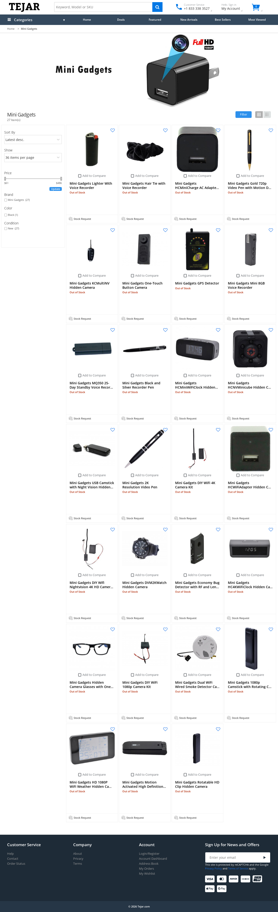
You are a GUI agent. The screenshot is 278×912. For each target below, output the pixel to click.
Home (87, 19)
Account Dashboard (153, 858)
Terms (77, 863)
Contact (12, 858)
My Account (234, 7)
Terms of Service (238, 868)
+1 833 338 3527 (196, 8)
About (77, 853)
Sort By (9, 132)
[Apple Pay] (210, 889)
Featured (155, 19)
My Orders (146, 868)
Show (8, 150)
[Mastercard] (222, 879)
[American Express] (234, 879)
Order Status (16, 863)
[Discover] (246, 879)
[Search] (157, 7)
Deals (121, 19)
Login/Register (149, 853)
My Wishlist (147, 873)
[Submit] (264, 857)
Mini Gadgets (19, 200)
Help (10, 853)
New (13, 228)
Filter (243, 114)
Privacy (78, 858)
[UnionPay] (258, 879)
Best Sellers (223, 19)
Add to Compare (94, 176)
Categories (23, 19)
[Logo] (24, 11)
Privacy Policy (213, 868)
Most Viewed (257, 19)
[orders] (33, 139)
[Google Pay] (222, 889)
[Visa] (210, 879)
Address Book (148, 863)
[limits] (33, 157)
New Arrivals (188, 19)
